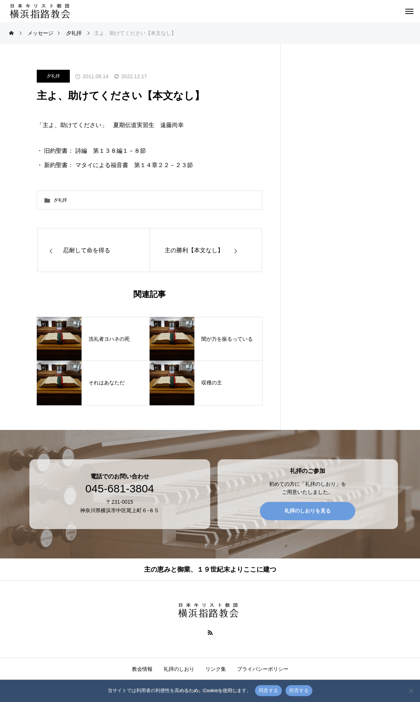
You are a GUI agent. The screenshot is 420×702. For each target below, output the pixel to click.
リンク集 (215, 669)
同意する (268, 690)
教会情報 (142, 669)
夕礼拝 (53, 76)
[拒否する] (410, 690)
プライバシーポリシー (262, 669)
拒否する (299, 690)
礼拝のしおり (179, 669)
